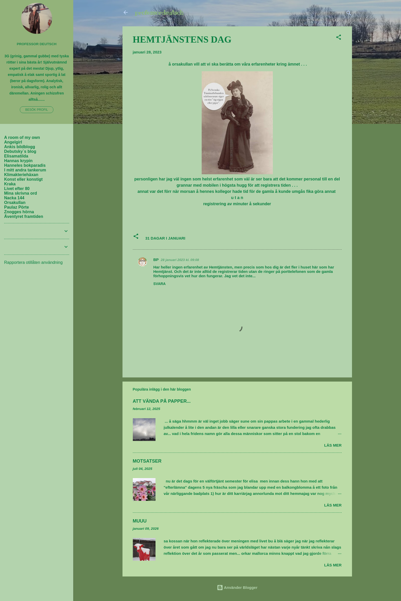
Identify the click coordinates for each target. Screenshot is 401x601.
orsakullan (182, 64)
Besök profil (36, 110)
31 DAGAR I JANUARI (165, 238)
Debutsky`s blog (20, 151)
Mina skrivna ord (20, 193)
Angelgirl (13, 142)
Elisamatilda (16, 156)
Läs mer (333, 445)
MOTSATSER (147, 461)
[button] (338, 38)
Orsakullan (15, 202)
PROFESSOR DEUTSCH (36, 44)
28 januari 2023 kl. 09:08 (180, 260)
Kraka (9, 184)
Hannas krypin (18, 161)
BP (156, 259)
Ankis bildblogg (19, 147)
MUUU (140, 521)
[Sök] (349, 14)
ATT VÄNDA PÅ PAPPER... (162, 401)
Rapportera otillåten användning (33, 262)
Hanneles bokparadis (25, 165)
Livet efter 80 (17, 188)
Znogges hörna (19, 212)
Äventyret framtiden (23, 216)
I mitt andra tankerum (25, 170)
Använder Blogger (237, 587)
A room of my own (22, 137)
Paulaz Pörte (16, 207)
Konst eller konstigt (23, 179)
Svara (159, 284)
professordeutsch (159, 12)
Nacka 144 (14, 198)
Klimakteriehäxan (21, 174)
